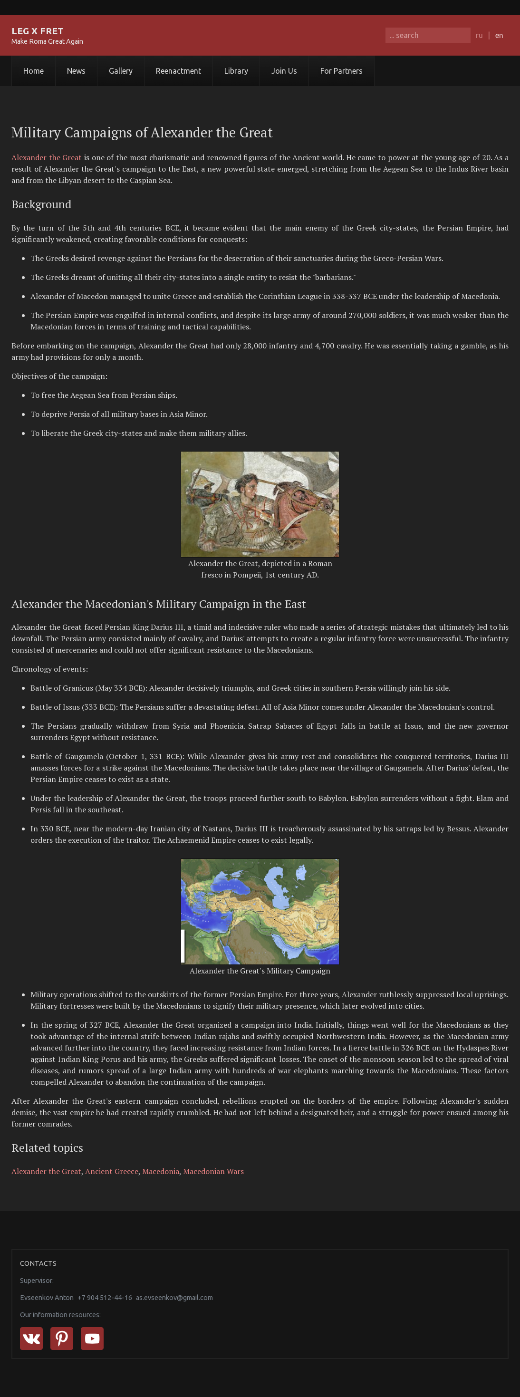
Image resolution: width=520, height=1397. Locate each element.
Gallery (121, 71)
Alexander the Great (46, 157)
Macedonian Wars (213, 1171)
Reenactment (178, 71)
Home (33, 71)
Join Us (284, 71)
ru (479, 35)
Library (236, 71)
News (76, 71)
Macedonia (160, 1171)
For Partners (341, 71)
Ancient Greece (111, 1171)
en (499, 35)
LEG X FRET (37, 31)
